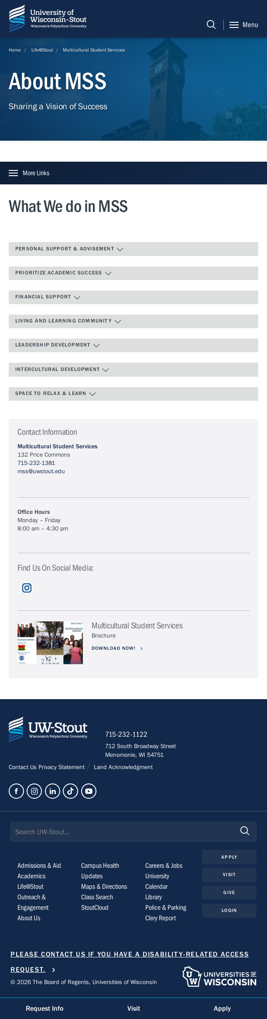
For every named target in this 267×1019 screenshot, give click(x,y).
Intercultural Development (62, 370)
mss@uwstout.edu (41, 471)
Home (15, 50)
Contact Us (23, 767)
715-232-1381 (36, 463)
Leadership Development (57, 346)
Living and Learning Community (68, 322)
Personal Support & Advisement (69, 249)
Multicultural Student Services (94, 50)
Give (229, 892)
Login (229, 910)
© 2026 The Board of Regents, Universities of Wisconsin (83, 982)
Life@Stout (42, 50)
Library (153, 897)
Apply (229, 857)
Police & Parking (165, 908)
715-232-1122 (126, 734)
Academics (31, 876)
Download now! (115, 648)
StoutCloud (95, 908)
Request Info (44, 1008)
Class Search (97, 897)
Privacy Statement (62, 767)
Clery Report (160, 918)
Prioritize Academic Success (63, 273)
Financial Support (48, 298)
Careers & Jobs (163, 866)
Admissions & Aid (39, 866)
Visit (229, 874)
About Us (28, 918)
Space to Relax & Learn (55, 394)
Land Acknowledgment (122, 767)
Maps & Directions (104, 887)
